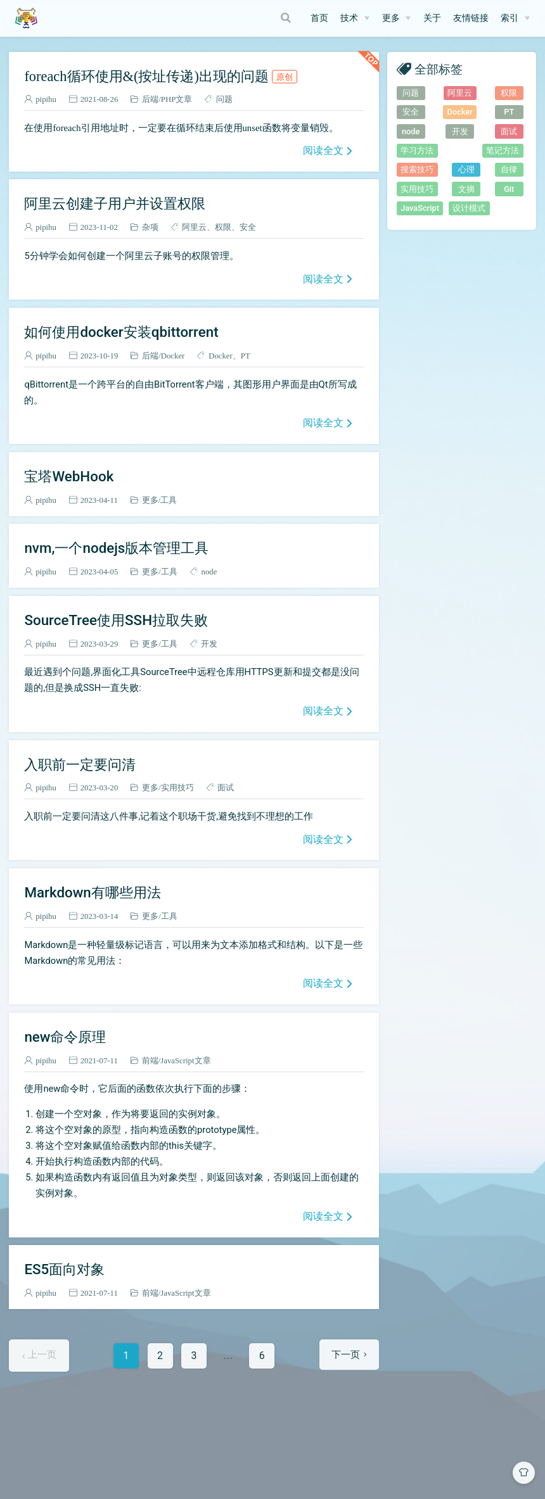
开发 (209, 644)
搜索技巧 (417, 169)
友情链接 (471, 18)
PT (245, 355)
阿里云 (194, 227)
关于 (432, 18)
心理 (466, 169)
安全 (248, 227)
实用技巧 (177, 787)
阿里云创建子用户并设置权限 (114, 203)
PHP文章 (176, 99)
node (209, 571)
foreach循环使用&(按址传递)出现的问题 (160, 76)
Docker (173, 355)
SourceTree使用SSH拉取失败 (116, 620)
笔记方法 (502, 150)
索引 (509, 18)
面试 (225, 787)
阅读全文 (323, 150)
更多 (391, 18)
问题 (224, 99)
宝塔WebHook (68, 476)
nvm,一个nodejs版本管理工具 (116, 548)
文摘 (466, 189)
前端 (150, 1060)
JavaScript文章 (185, 1060)
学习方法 (417, 150)
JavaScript (420, 208)
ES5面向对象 (64, 1269)
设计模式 (468, 208)
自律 (509, 169)
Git (509, 189)
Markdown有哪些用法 (92, 892)
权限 (223, 227)
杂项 (150, 227)
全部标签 (438, 69)
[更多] (396, 18)
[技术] (354, 18)
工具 (168, 500)
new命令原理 (65, 1036)
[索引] (515, 18)
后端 (150, 99)
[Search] (287, 17)
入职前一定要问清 (80, 764)
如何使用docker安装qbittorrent (121, 332)
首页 (319, 18)
